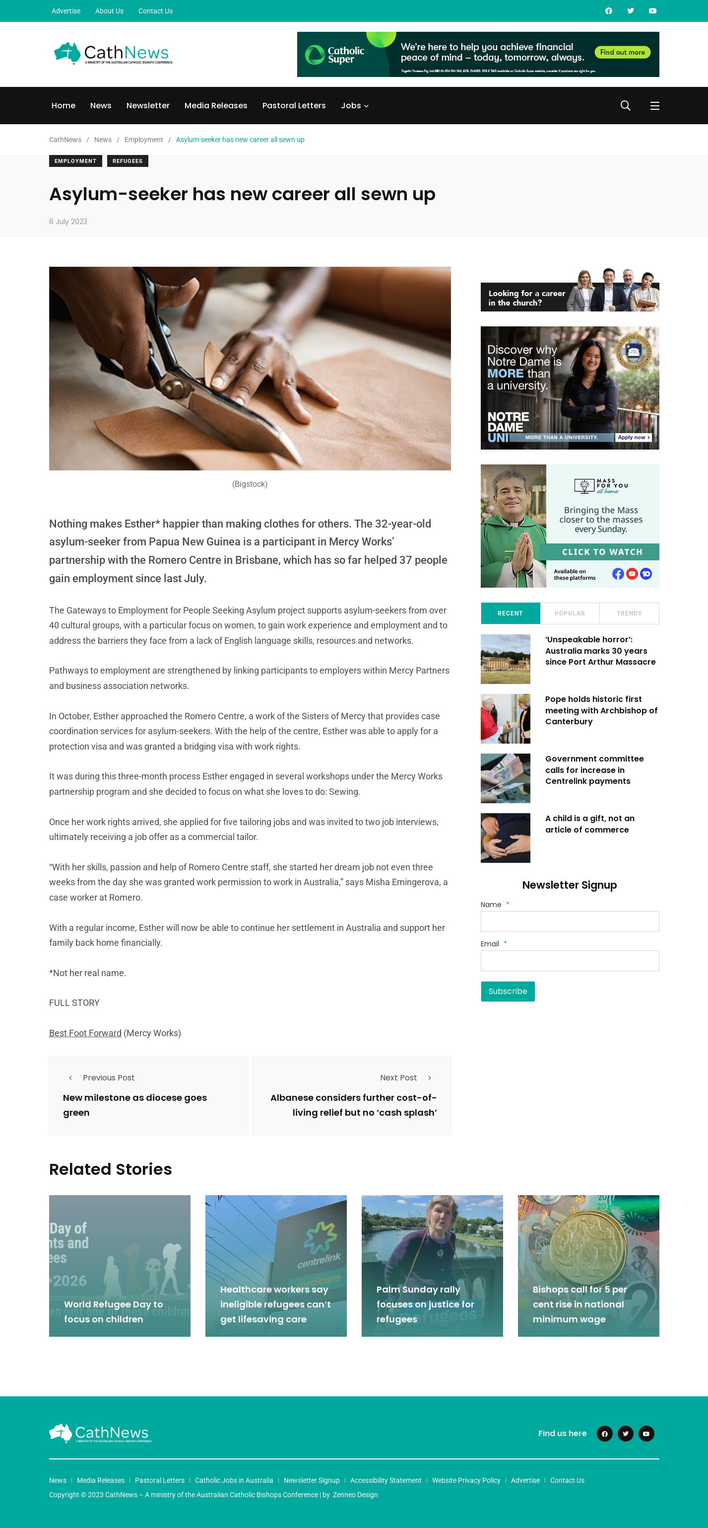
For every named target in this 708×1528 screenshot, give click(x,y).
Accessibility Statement (386, 1480)
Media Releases (216, 105)
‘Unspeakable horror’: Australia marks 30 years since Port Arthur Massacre (600, 651)
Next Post (408, 1077)
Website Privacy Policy (466, 1480)
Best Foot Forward (85, 1033)
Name (495, 905)
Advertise (66, 11)
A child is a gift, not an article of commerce (590, 824)
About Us (109, 11)
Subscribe (508, 991)
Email (494, 944)
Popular (570, 613)
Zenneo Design (355, 1495)
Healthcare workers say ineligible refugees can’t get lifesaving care (275, 1304)
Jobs (351, 105)
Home (63, 105)
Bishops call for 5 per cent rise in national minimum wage (580, 1304)
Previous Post (99, 1077)
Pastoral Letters (294, 105)
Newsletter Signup (312, 1480)
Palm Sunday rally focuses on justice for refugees (425, 1304)
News (101, 105)
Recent (510, 613)
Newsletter (148, 105)
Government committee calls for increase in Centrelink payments (594, 770)
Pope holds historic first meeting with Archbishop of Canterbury (601, 710)
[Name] (570, 921)
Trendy (629, 613)
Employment (76, 161)
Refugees (128, 161)
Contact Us (155, 11)
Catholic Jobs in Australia (234, 1480)
